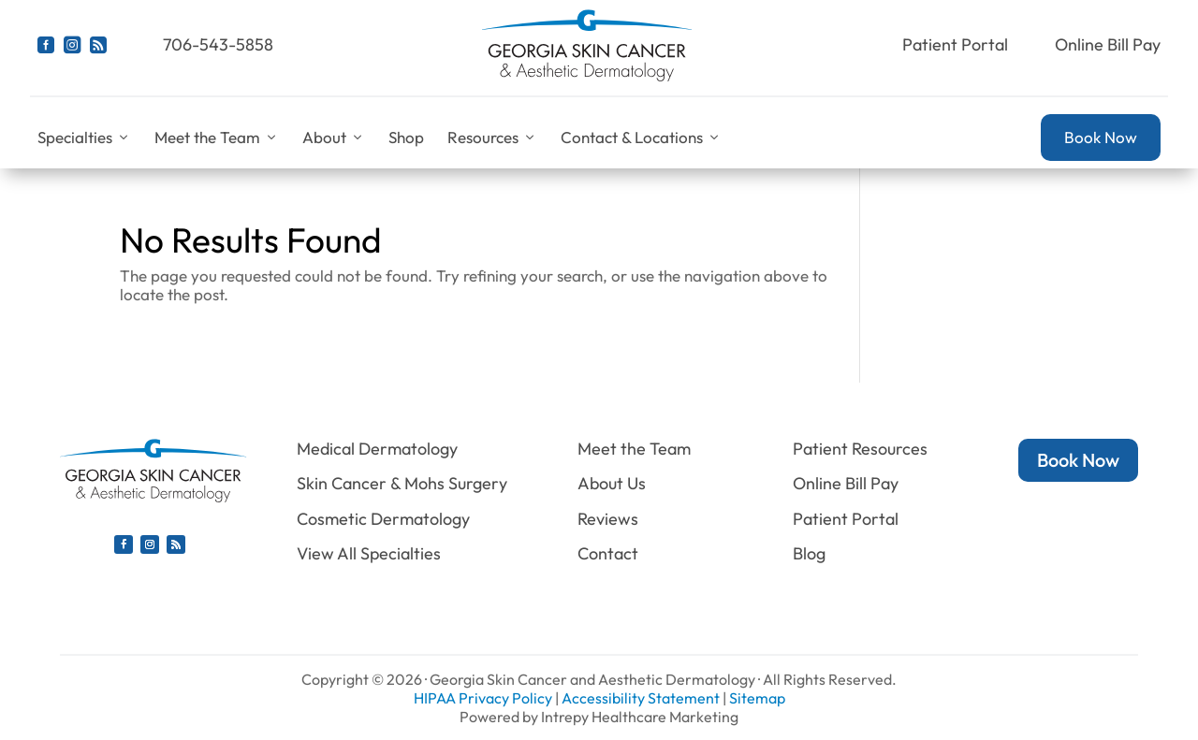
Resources (492, 137)
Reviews (607, 519)
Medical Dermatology (377, 448)
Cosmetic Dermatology (383, 519)
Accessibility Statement (641, 698)
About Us (611, 483)
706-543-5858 (218, 44)
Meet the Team (216, 137)
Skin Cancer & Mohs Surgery (402, 483)
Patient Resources (860, 448)
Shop (406, 137)
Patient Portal (955, 44)
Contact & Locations (641, 137)
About (333, 137)
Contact (607, 553)
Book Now (1100, 137)
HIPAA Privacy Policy (483, 698)
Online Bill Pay (1108, 44)
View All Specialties (369, 553)
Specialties (84, 137)
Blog (809, 553)
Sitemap (757, 698)
